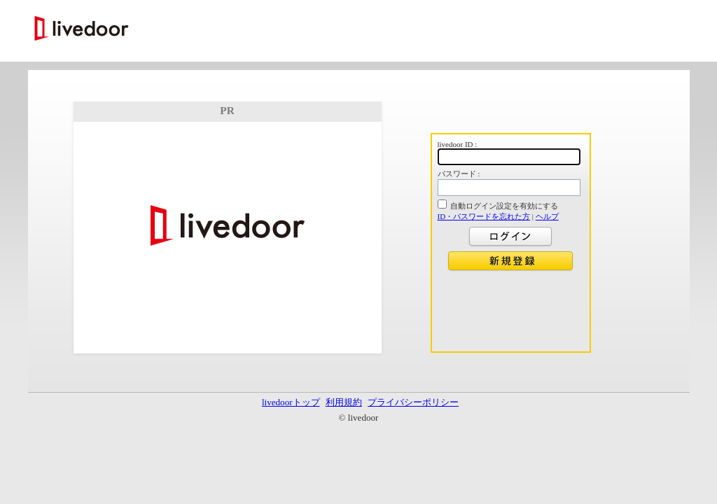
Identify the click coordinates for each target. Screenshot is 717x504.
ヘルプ (547, 216)
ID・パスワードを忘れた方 (484, 216)
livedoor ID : (458, 144)
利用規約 (344, 402)
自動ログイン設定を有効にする (504, 206)
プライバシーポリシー (413, 402)
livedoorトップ (291, 402)
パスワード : (459, 173)
